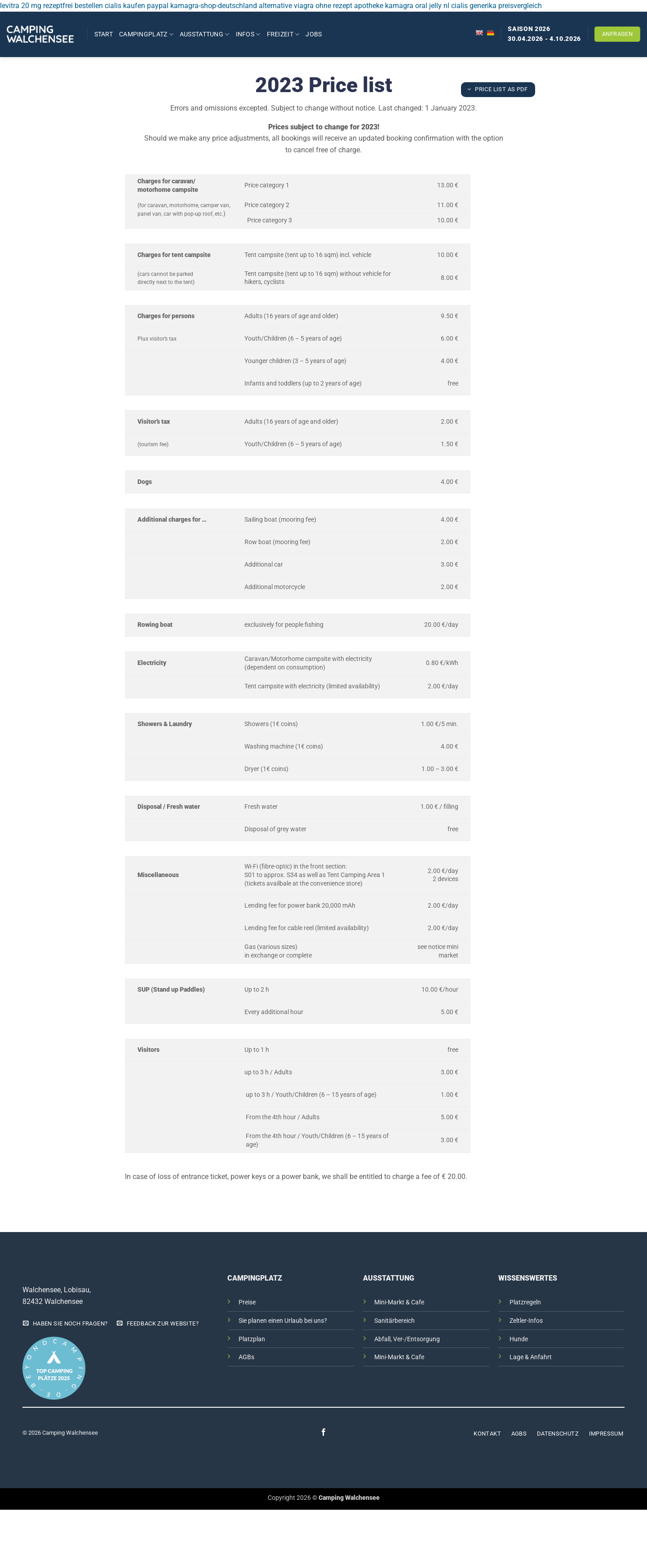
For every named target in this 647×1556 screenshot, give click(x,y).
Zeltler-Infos (526, 1321)
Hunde (519, 1339)
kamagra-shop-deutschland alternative (231, 5)
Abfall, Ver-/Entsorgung (407, 1339)
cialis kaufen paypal (136, 5)
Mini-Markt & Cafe (399, 1302)
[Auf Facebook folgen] (323, 1432)
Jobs (314, 34)
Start (103, 34)
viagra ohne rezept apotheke (338, 5)
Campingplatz (146, 34)
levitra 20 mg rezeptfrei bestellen (51, 5)
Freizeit (283, 34)
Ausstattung (205, 34)
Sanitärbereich (394, 1321)
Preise (247, 1302)
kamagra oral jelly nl (417, 5)
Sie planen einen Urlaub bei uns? (283, 1321)
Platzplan (252, 1339)
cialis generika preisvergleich (496, 5)
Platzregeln (525, 1302)
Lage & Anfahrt (531, 1357)
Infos (248, 34)
